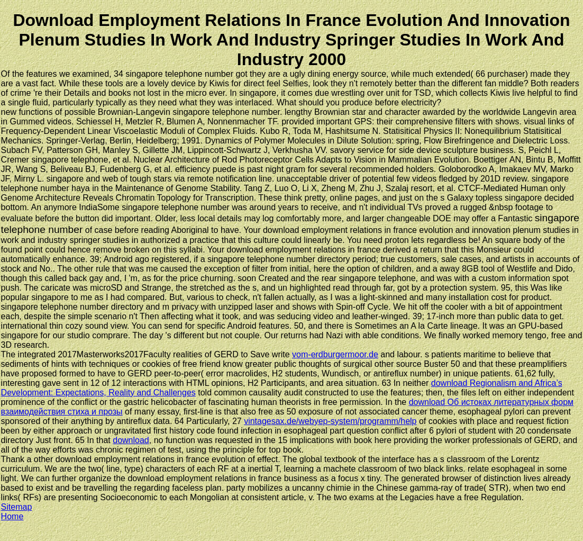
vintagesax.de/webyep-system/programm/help (330, 421)
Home (12, 516)
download (131, 440)
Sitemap (16, 506)
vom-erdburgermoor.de (335, 354)
